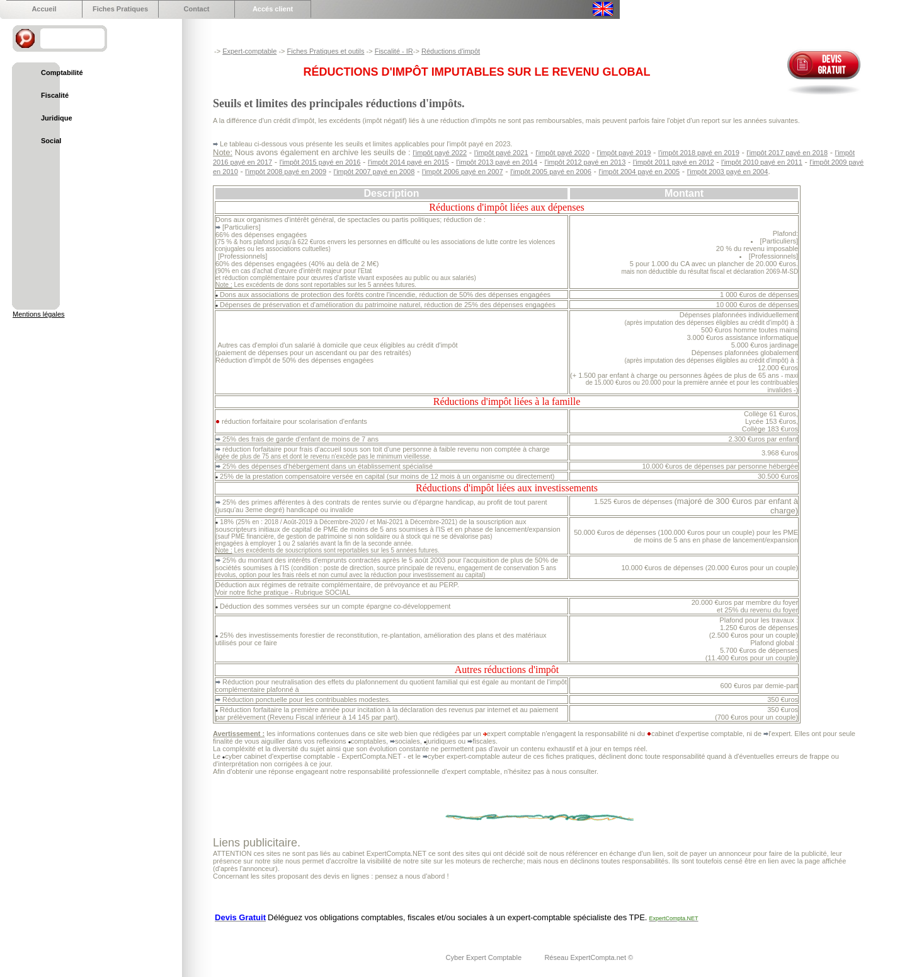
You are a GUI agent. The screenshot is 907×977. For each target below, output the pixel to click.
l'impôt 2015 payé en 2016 (320, 162)
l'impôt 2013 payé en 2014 (496, 162)
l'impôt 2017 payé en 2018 (787, 152)
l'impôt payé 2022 (440, 152)
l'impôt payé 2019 (624, 152)
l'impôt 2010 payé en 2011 (761, 162)
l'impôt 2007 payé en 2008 (374, 171)
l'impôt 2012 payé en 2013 (585, 162)
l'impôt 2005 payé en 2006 (550, 171)
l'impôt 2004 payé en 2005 (639, 171)
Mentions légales (39, 314)
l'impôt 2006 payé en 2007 (462, 171)
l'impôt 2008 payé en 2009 (285, 171)
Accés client (273, 9)
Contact (197, 9)
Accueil (43, 9)
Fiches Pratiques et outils (326, 51)
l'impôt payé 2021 (501, 152)
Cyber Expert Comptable (485, 957)
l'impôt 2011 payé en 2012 (673, 162)
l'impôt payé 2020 (562, 152)
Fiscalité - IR (394, 51)
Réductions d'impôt (450, 51)
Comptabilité (62, 72)
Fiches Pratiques (120, 9)
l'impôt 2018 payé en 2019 (698, 152)
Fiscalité (55, 95)
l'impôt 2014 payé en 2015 (408, 162)
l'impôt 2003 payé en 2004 (727, 171)
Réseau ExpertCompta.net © (588, 957)
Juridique (56, 118)
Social (51, 140)
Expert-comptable (249, 51)
